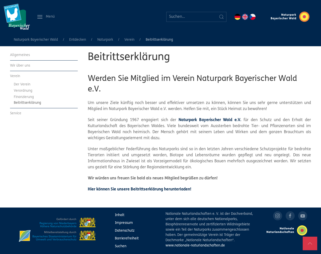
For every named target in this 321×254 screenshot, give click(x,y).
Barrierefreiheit (127, 238)
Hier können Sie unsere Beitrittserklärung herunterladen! (139, 189)
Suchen (120, 246)
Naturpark (105, 40)
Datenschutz (124, 231)
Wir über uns (20, 66)
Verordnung (23, 91)
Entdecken (77, 40)
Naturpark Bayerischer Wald (36, 40)
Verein (129, 40)
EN (245, 17)
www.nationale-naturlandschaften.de (195, 245)
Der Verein (22, 84)
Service (15, 113)
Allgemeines (20, 55)
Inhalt (119, 215)
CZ (253, 17)
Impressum (124, 223)
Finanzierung (24, 97)
